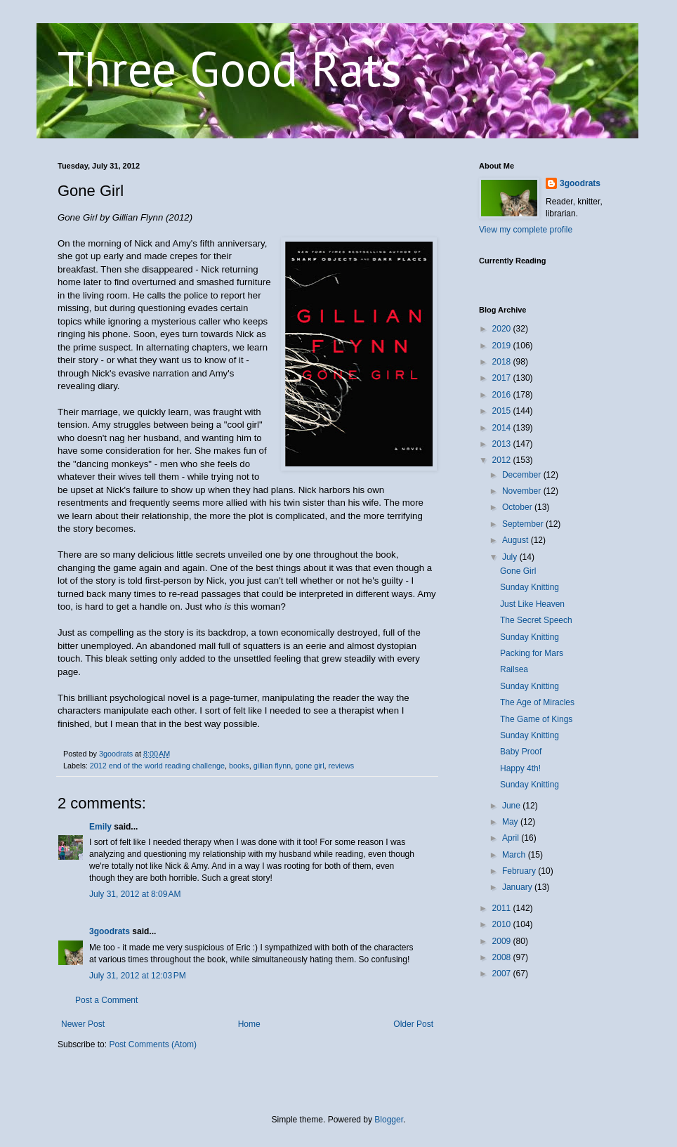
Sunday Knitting (529, 587)
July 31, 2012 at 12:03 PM (137, 976)
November (523, 491)
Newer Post (83, 1024)
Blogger (388, 1120)
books (239, 765)
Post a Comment (106, 1000)
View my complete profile (525, 230)
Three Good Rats (230, 68)
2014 (502, 428)
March (515, 855)
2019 (502, 345)
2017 (502, 378)
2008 (502, 957)
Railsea (514, 669)
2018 (502, 362)
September (524, 524)
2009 (502, 941)
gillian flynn (272, 765)
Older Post (413, 1024)
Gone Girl (518, 571)
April (511, 838)
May (511, 822)
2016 (502, 395)
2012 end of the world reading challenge (157, 765)
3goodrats (109, 931)
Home (249, 1024)
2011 (502, 908)
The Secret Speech (536, 620)
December (523, 475)
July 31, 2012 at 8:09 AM (134, 894)
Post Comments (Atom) (153, 1044)
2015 (502, 411)
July (511, 557)
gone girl (309, 765)
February (520, 871)
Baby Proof (520, 751)
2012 (502, 460)
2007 (502, 973)
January (518, 887)
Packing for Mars (531, 653)
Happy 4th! (520, 768)
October (518, 507)
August (516, 540)
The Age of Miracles (537, 702)
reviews (342, 765)
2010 (502, 924)
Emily (100, 827)
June (512, 806)
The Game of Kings (536, 719)
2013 (502, 444)
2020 (502, 329)
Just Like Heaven (532, 604)
